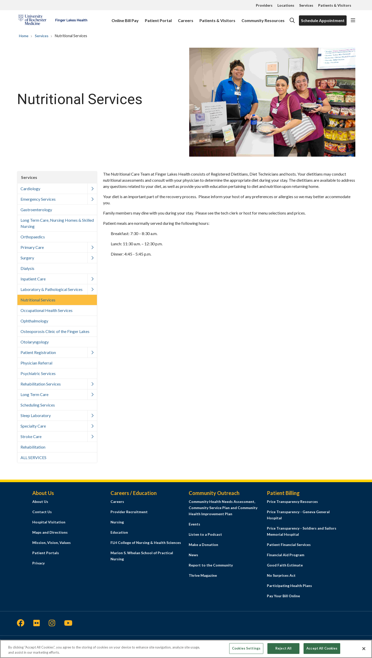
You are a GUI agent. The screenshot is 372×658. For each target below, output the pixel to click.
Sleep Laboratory (36, 415)
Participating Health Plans (289, 585)
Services (306, 5)
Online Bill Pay (125, 18)
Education (119, 532)
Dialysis (27, 268)
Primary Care (32, 247)
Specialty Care (33, 425)
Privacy (38, 563)
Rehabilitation (33, 446)
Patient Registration (38, 352)
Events (194, 524)
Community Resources (263, 18)
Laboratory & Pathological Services (52, 289)
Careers (185, 18)
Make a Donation (203, 544)
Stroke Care (31, 436)
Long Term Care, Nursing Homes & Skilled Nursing (57, 223)
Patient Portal (158, 18)
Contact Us (42, 512)
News (193, 555)
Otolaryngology (35, 341)
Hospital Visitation (48, 522)
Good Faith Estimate (285, 565)
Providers (264, 5)
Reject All (283, 648)
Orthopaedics (33, 236)
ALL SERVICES (33, 457)
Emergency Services (38, 199)
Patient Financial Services (289, 544)
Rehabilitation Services (41, 383)
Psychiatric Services (38, 373)
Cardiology (30, 188)
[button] (353, 20)
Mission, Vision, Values (51, 542)
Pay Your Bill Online (283, 596)
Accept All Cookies (321, 648)
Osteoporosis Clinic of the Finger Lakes (55, 331)
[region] (186, 649)
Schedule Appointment (323, 20)
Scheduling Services (38, 404)
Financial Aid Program (285, 555)
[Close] (363, 648)
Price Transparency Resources (292, 501)
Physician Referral (36, 362)
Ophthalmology (34, 320)
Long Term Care (34, 394)
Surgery (27, 257)
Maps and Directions (50, 532)
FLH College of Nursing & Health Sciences (145, 542)
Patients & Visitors (334, 5)
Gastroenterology (36, 209)
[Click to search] (292, 20)
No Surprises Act (281, 575)
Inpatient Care (33, 278)
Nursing (117, 522)
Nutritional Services (38, 299)
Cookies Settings (246, 648)
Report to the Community (211, 565)
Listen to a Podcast (205, 534)
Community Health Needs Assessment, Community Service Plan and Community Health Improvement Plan (223, 507)
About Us (40, 501)
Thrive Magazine (203, 575)
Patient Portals (45, 553)
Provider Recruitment (129, 512)
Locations (285, 5)
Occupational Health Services (47, 310)
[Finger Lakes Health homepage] (52, 20)
